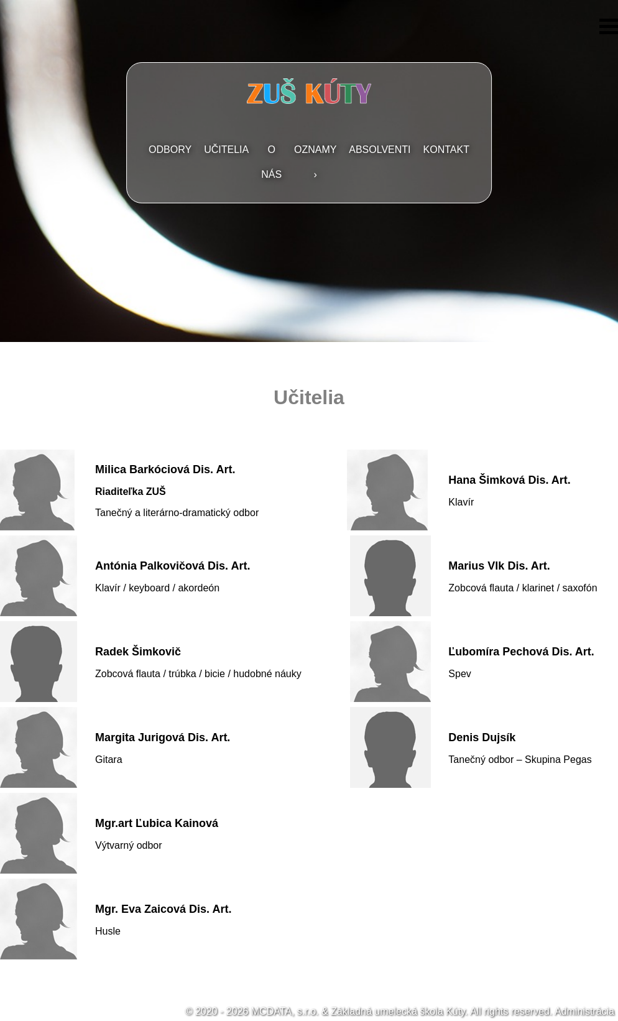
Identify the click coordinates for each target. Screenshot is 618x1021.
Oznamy (315, 149)
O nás (271, 162)
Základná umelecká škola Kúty (398, 1011)
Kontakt (446, 149)
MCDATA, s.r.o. (285, 1011)
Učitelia (226, 149)
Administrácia (584, 1011)
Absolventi (379, 149)
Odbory (170, 149)
